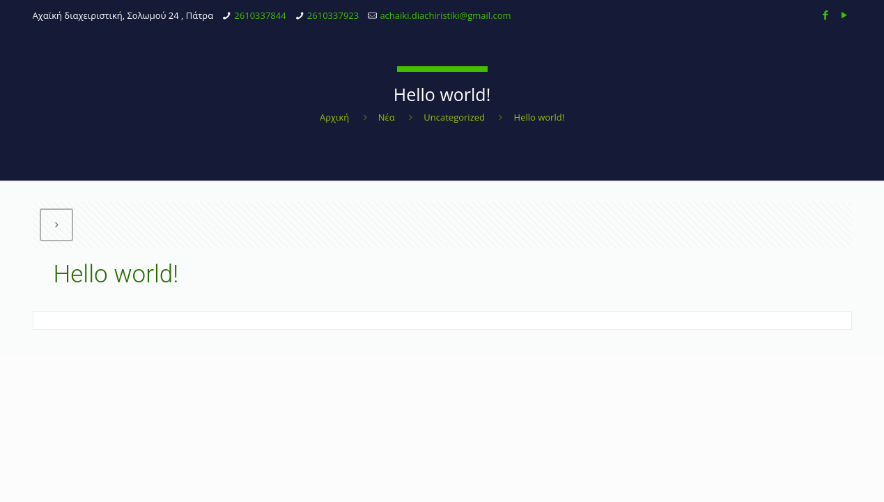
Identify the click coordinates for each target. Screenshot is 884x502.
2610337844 (260, 15)
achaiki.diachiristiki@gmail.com (445, 15)
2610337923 (333, 15)
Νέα (386, 117)
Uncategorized (454, 117)
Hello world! (539, 117)
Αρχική (334, 117)
